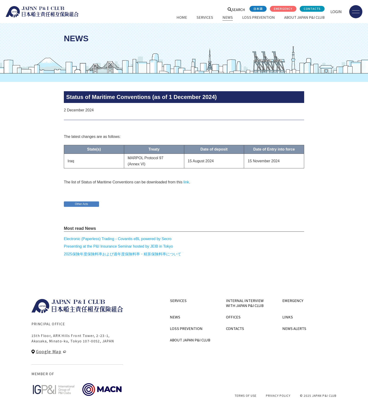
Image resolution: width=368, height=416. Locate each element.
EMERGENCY (283, 9)
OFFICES (233, 316)
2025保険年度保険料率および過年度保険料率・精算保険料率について (122, 254)
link (186, 182)
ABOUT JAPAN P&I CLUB (304, 17)
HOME (181, 17)
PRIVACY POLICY (278, 395)
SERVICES (204, 17)
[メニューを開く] (355, 11)
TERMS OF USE (246, 395)
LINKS (287, 316)
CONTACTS (312, 9)
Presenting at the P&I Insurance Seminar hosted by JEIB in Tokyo (118, 246)
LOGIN (336, 11)
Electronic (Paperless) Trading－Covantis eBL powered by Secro (117, 239)
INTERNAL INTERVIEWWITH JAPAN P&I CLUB (245, 303)
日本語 (258, 9)
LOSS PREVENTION (258, 17)
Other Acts (81, 204)
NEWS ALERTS (294, 328)
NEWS (227, 17)
